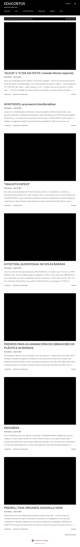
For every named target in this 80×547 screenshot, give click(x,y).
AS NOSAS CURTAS (28, 11)
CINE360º (52, 11)
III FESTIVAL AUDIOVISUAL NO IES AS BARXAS (34, 264)
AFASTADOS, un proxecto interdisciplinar (30, 104)
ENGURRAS (11, 427)
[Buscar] (68, 3)
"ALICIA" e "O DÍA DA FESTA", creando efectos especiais (39, 73)
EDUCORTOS (14, 3)
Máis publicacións (70, 534)
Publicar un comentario (20, 94)
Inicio (16, 11)
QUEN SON (7, 11)
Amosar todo (70, 19)
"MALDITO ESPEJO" (17, 184)
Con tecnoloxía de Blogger (40, 540)
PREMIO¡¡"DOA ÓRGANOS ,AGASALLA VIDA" (33, 507)
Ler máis (73, 94)
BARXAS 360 (41, 11)
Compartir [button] (7, 94)
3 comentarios (17, 205)
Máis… (61, 11)
